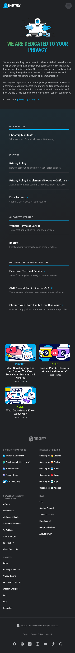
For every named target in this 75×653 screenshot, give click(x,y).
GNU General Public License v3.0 (31, 288)
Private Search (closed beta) (16, 462)
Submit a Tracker (46, 514)
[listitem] (20, 363)
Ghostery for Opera (49, 475)
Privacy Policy (18, 164)
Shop (5, 595)
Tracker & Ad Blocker (13, 456)
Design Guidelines (47, 527)
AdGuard (6, 504)
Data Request (18, 197)
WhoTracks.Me (11, 468)
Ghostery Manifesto (22, 135)
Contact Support (46, 508)
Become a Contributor (12, 582)
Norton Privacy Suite (11, 523)
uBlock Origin (8, 543)
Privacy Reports (9, 576)
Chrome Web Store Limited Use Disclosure (36, 305)
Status (5, 563)
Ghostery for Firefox (49, 462)
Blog (5, 602)
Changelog (7, 608)
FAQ (41, 502)
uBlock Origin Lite (10, 549)
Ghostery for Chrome (50, 456)
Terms (25, 634)
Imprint (14, 243)
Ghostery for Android (50, 488)
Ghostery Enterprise (11, 589)
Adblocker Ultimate (11, 517)
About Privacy (45, 534)
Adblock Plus (8, 511)
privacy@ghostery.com (28, 99)
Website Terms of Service (25, 226)
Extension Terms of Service (27, 271)
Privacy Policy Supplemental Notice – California (39, 181)
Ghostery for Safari (49, 468)
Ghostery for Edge (48, 481)
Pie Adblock (8, 530)
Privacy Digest (10, 475)
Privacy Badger (9, 536)
